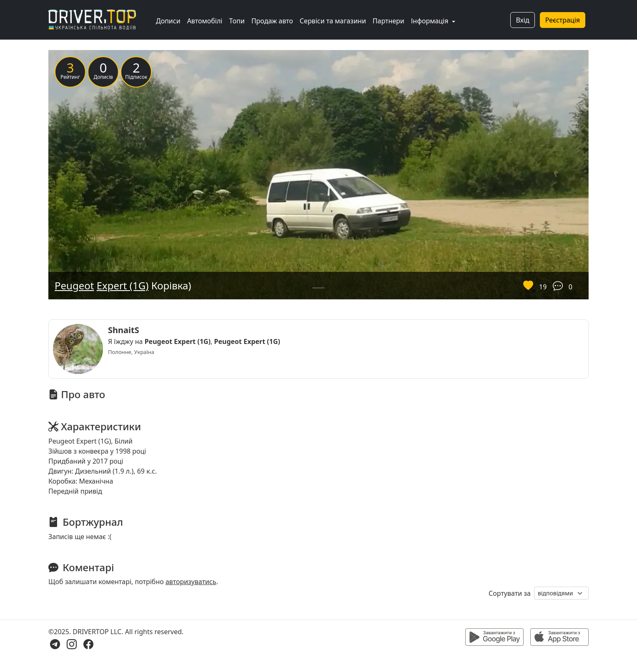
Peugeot (74, 285)
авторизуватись (191, 581)
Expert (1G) (123, 285)
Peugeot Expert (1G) (178, 341)
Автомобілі (205, 20)
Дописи (168, 20)
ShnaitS (123, 330)
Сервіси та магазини (333, 20)
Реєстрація (562, 20)
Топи (236, 20)
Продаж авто (272, 20)
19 (543, 286)
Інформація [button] (430, 20)
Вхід (522, 20)
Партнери (388, 20)
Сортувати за (510, 593)
